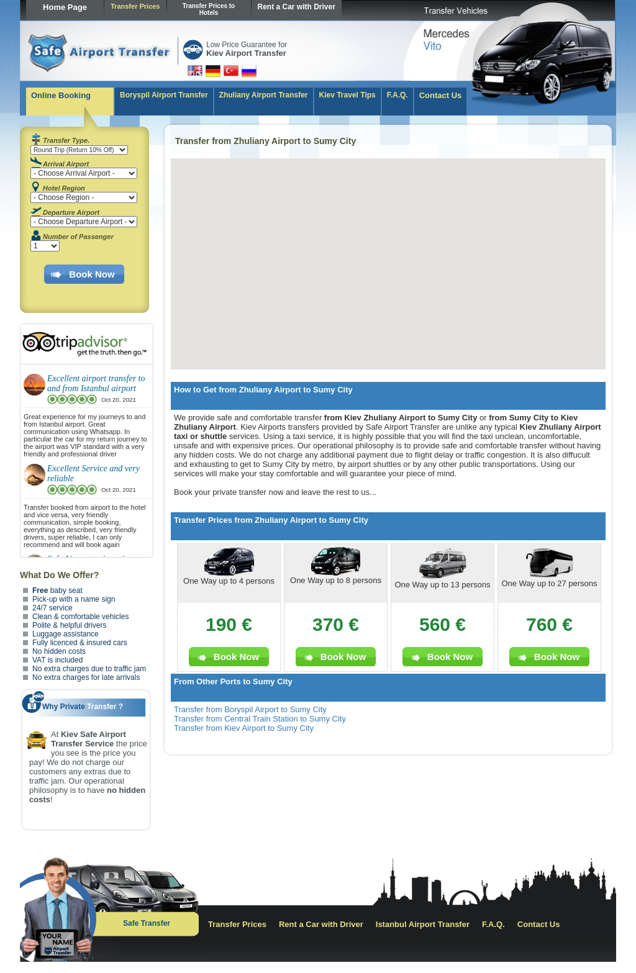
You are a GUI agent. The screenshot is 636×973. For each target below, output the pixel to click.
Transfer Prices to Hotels (209, 9)
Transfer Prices (135, 6)
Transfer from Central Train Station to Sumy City (260, 718)
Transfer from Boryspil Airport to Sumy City (250, 709)
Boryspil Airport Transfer (164, 95)
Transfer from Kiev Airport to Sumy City (244, 728)
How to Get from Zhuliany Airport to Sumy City (263, 389)
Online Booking (61, 95)
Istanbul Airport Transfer (423, 924)
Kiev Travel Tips (347, 95)
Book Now (91, 274)
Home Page (65, 7)
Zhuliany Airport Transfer (263, 95)
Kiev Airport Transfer (246, 53)
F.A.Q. (397, 95)
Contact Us (440, 95)
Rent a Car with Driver (296, 6)
